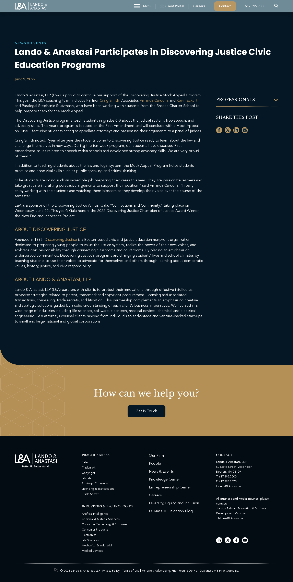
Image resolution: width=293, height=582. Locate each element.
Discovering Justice (61, 240)
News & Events (30, 43)
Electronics (89, 535)
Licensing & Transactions (98, 488)
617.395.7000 (255, 7)
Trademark (88, 467)
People (155, 463)
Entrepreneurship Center (170, 487)
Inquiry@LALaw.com (229, 486)
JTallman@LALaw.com (230, 518)
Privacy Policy (111, 570)
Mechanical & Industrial (97, 545)
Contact (225, 7)
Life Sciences (90, 540)
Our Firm (156, 456)
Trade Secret (90, 494)
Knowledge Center (164, 479)
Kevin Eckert (187, 100)
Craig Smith (109, 100)
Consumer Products (95, 529)
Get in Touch (146, 411)
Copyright (88, 473)
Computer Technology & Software (104, 524)
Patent (86, 462)
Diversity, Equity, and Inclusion (174, 503)
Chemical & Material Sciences (101, 519)
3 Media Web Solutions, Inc (56, 570)
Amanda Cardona (154, 100)
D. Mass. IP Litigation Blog (171, 511)
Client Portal (174, 7)
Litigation (88, 478)
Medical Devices (92, 550)
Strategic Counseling (95, 483)
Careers (199, 7)
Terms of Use (130, 570)
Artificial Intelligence (95, 513)
